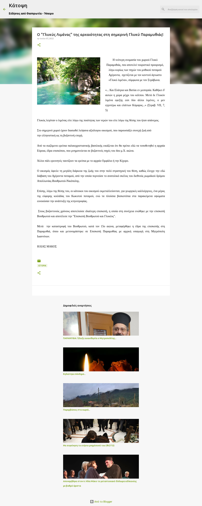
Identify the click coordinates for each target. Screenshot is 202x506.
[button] (39, 45)
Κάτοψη (18, 5)
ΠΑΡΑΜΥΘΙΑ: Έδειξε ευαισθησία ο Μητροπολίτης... (89, 338)
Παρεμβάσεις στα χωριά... (76, 410)
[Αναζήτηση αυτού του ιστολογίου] (182, 9)
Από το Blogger (101, 501)
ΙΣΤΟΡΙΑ (42, 266)
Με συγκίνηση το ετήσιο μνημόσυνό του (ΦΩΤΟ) (88, 445)
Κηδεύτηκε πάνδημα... (74, 374)
